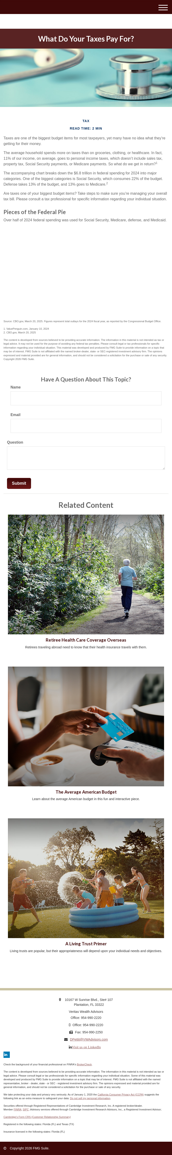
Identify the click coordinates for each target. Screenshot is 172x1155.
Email (16, 415)
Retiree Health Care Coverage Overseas (86, 640)
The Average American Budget (86, 792)
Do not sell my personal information (90, 1098)
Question (15, 442)
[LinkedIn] (7, 1055)
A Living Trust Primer (86, 943)
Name (16, 387)
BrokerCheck (84, 1064)
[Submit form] (19, 483)
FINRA (17, 1109)
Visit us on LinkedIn (86, 1047)
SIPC (26, 1109)
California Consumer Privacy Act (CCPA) (121, 1094)
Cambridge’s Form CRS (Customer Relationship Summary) (37, 1117)
